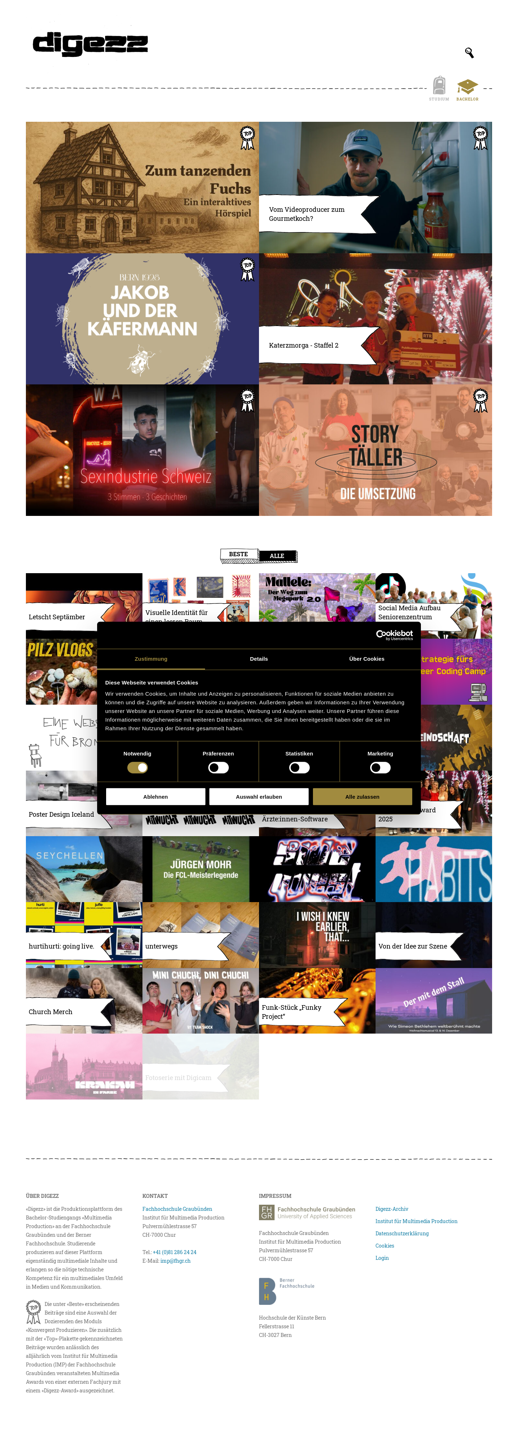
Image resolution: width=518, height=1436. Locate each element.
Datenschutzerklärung (402, 1233)
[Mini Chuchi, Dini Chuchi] (200, 1001)
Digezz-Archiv (392, 1208)
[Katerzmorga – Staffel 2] (375, 319)
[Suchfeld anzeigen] (469, 53)
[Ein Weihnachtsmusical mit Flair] (434, 1001)
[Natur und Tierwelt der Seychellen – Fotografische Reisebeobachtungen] (84, 869)
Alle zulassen (362, 797)
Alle (277, 555)
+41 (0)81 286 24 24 (174, 1252)
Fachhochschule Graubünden (177, 1208)
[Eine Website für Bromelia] (84, 738)
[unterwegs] (200, 935)
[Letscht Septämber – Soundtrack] (84, 606)
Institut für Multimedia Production (417, 1221)
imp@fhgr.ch (175, 1260)
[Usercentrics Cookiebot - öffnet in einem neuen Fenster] (381, 635)
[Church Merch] (84, 1001)
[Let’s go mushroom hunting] (84, 672)
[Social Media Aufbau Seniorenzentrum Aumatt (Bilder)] (434, 606)
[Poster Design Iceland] (84, 804)
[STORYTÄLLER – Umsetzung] (375, 450)
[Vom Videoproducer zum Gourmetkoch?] (375, 187)
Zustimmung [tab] (151, 659)
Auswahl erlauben (259, 797)
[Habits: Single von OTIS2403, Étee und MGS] (434, 869)
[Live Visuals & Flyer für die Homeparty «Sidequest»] (317, 869)
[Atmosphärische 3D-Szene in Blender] (434, 935)
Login (382, 1257)
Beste (238, 554)
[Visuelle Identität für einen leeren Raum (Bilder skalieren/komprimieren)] (200, 606)
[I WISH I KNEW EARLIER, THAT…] (317, 935)
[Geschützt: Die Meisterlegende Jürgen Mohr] (200, 869)
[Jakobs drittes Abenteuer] (142, 319)
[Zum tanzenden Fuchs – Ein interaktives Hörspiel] (142, 187)
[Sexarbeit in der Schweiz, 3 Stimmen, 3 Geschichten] (142, 450)
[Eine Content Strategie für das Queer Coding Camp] (434, 672)
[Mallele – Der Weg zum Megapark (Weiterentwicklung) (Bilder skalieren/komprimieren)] (317, 606)
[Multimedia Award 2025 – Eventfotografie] (434, 804)
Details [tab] (259, 659)
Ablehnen (155, 797)
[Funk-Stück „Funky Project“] (317, 1001)
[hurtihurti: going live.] (84, 935)
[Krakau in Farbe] (84, 1067)
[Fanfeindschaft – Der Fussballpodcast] (434, 738)
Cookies (385, 1245)
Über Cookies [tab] (367, 659)
